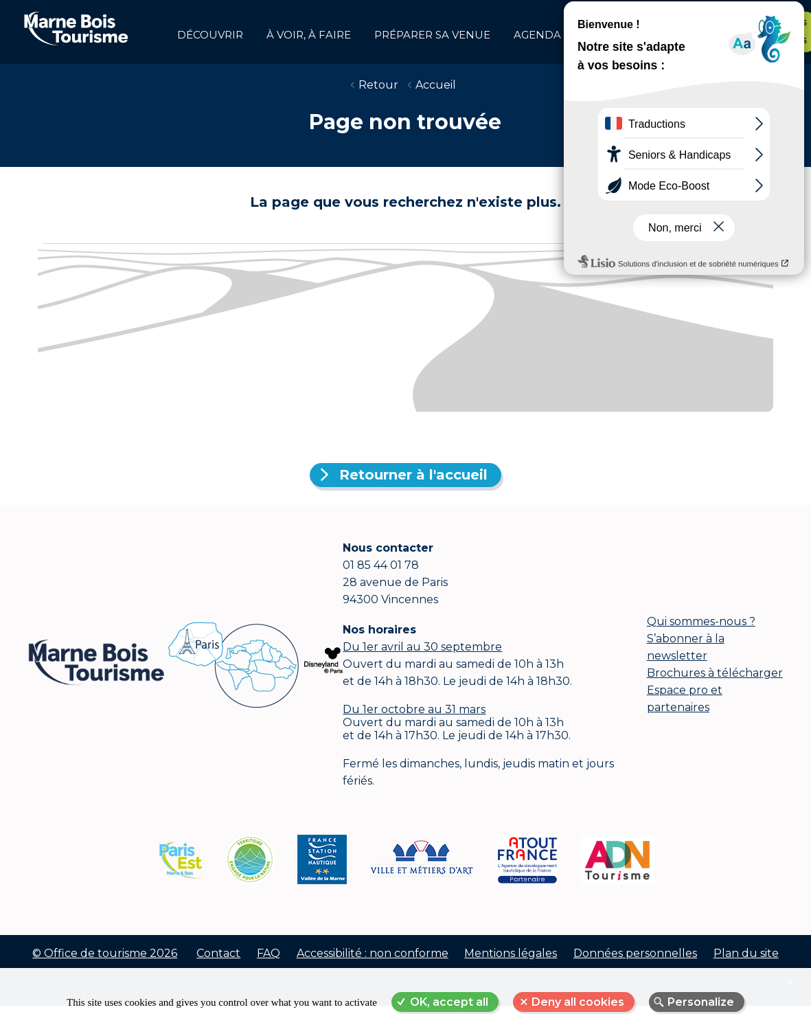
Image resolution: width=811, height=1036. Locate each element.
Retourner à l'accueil (413, 485)
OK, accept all (449, 1002)
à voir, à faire (308, 35)
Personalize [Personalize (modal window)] (700, 1002)
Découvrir (210, 35)
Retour (378, 95)
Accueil (435, 95)
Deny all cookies (578, 1002)
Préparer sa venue (432, 35)
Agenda (537, 35)
